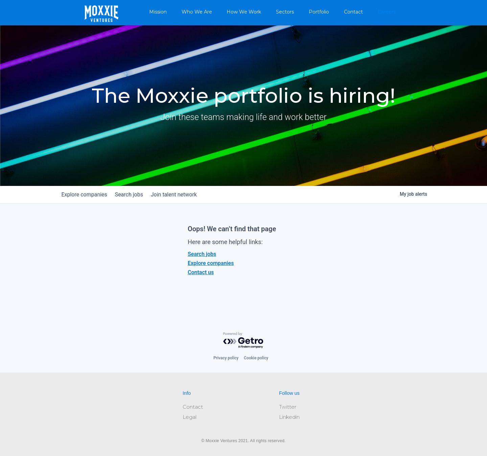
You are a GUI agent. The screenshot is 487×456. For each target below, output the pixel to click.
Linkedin (289, 417)
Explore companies (211, 263)
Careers (387, 12)
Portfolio (319, 12)
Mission (158, 12)
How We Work (244, 12)
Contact (353, 12)
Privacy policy (225, 358)
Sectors (285, 12)
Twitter (287, 407)
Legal (189, 417)
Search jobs (202, 254)
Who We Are (197, 12)
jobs (133, 194)
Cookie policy (256, 358)
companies (86, 194)
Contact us (201, 272)
